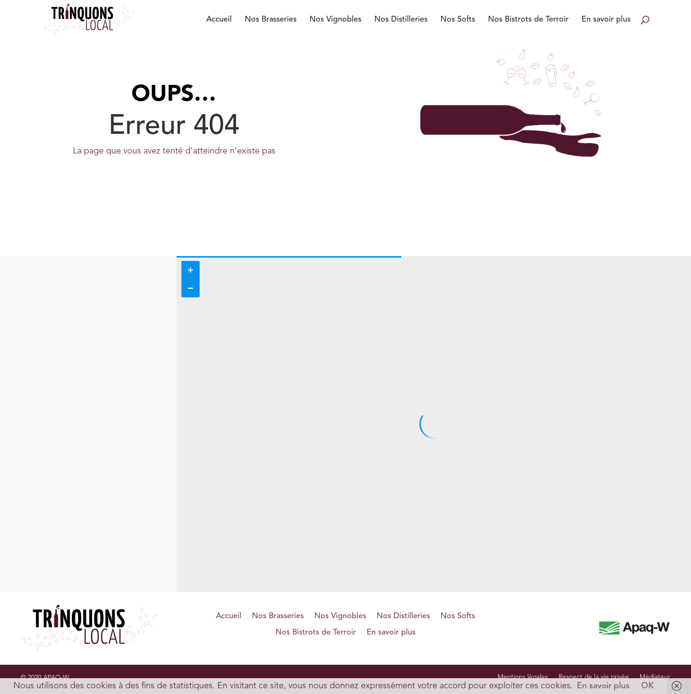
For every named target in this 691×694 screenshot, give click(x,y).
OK (647, 686)
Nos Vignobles (335, 20)
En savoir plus (606, 20)
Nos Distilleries (401, 20)
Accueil (219, 20)
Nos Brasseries (271, 20)
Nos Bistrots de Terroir (528, 20)
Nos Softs (458, 20)
